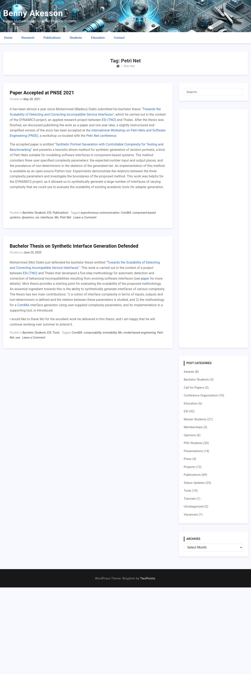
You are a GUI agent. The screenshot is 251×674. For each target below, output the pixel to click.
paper (145, 278)
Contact (119, 38)
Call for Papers (194, 387)
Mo (57, 217)
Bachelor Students (34, 213)
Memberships (193, 427)
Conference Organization (201, 395)
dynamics (28, 217)
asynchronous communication (100, 213)
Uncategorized (194, 506)
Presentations (193, 451)
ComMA (126, 213)
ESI (49, 213)
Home (8, 38)
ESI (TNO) (109, 120)
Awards (189, 372)
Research (27, 38)
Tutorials (190, 499)
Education (98, 38)
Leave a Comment (84, 217)
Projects (189, 467)
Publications (52, 38)
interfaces (46, 217)
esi (37, 217)
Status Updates (194, 483)
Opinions (190, 435)
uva (17, 337)
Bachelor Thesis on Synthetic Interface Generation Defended (74, 246)
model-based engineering (139, 332)
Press (188, 459)
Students (76, 38)
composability (93, 332)
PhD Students (193, 443)
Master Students (195, 419)
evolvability (110, 332)
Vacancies (191, 514)
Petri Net (65, 217)
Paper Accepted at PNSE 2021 (42, 93)
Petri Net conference (101, 136)
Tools (56, 332)
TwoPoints (147, 578)
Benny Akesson (33, 13)
